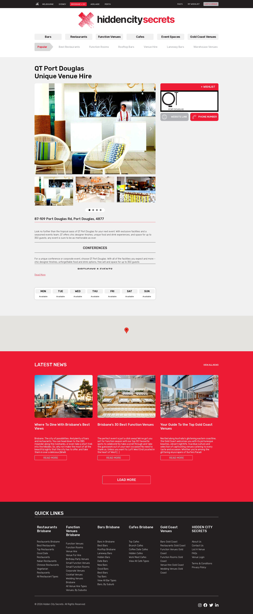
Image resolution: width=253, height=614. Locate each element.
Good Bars (102, 568)
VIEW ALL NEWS (210, 365)
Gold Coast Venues (203, 36)
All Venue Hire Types (76, 586)
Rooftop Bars (126, 46)
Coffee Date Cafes (138, 549)
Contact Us (197, 545)
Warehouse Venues (205, 46)
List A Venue (198, 549)
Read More (40, 274)
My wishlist (194, 4)
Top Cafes (134, 541)
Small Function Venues (78, 563)
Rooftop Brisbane (106, 549)
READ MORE (50, 457)
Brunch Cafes (136, 545)
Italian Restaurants (47, 561)
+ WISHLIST (208, 86)
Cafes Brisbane (141, 527)
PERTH (108, 4)
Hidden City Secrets (202, 529)
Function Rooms (99, 46)
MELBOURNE (48, 4)
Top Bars (101, 576)
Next (150, 128)
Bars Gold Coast (168, 541)
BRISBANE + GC (78, 4)
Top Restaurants (45, 549)
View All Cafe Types (139, 561)
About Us (196, 541)
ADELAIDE (95, 4)
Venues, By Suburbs (76, 590)
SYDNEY (62, 4)
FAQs (194, 553)
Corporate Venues (75, 570)
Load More (126, 480)
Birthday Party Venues (77, 559)
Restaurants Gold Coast (172, 545)
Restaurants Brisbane (47, 529)
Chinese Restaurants (48, 565)
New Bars (102, 565)
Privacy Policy (199, 567)
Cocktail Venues (74, 574)
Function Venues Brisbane (73, 531)
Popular (42, 46)
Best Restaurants (69, 46)
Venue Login (198, 557)
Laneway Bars (175, 46)
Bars (48, 36)
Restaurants (78, 36)
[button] (126, 330)
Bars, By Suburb (105, 584)
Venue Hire (150, 46)
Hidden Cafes (136, 553)
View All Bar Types (106, 580)
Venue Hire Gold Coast (172, 565)
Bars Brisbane (108, 527)
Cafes (140, 36)
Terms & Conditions (202, 563)
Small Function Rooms (78, 567)
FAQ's (180, 4)
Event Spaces (170, 36)
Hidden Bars (103, 557)
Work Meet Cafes (137, 557)
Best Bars (102, 545)
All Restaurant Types (47, 576)
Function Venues (109, 36)
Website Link (174, 116)
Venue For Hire (73, 555)
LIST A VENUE (211, 4)
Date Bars (102, 561)
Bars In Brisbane (106, 541)
